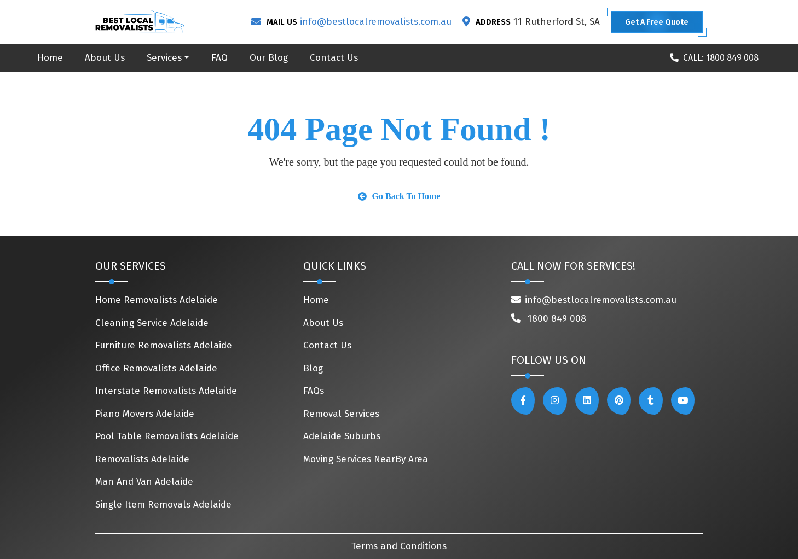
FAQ (219, 57)
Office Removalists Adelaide (156, 368)
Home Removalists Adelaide (156, 300)
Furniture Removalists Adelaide (163, 345)
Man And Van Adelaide (144, 481)
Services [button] (164, 57)
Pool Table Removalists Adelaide (167, 436)
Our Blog (269, 57)
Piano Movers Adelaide (144, 414)
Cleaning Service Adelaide (152, 323)
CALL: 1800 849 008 (714, 58)
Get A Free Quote (657, 22)
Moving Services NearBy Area (365, 459)
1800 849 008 (548, 318)
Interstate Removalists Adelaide (166, 391)
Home (50, 57)
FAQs (313, 391)
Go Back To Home (399, 196)
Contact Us (334, 57)
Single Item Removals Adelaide (163, 504)
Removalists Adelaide (142, 459)
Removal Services (341, 414)
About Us (105, 57)
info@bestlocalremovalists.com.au (376, 21)
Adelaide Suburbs (341, 436)
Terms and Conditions (399, 546)
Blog (313, 368)
